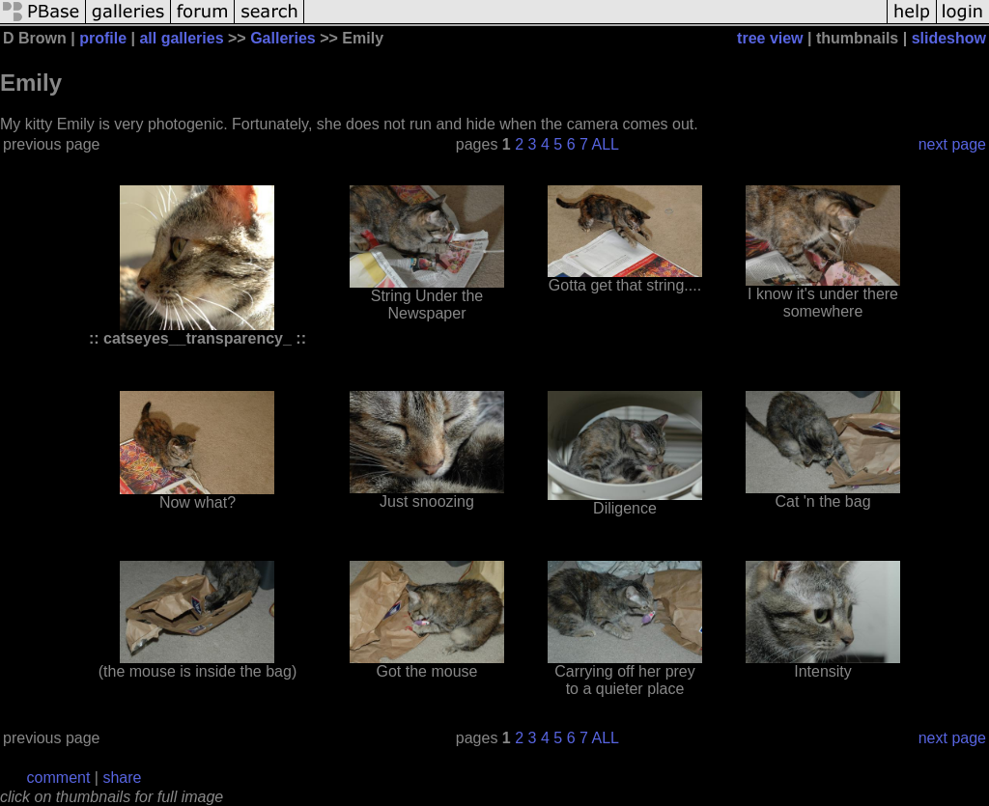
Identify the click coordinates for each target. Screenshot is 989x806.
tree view (770, 38)
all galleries (181, 38)
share (121, 777)
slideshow (949, 38)
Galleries (283, 38)
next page (952, 144)
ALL (604, 144)
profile (103, 38)
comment (59, 777)
